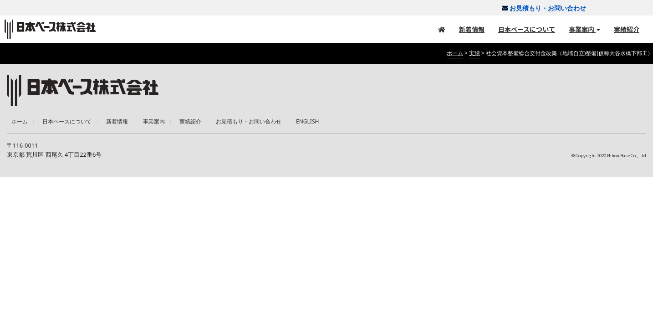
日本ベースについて (526, 29)
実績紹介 (626, 29)
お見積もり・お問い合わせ (540, 8)
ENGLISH (307, 121)
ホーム (19, 121)
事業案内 (584, 29)
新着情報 (472, 29)
